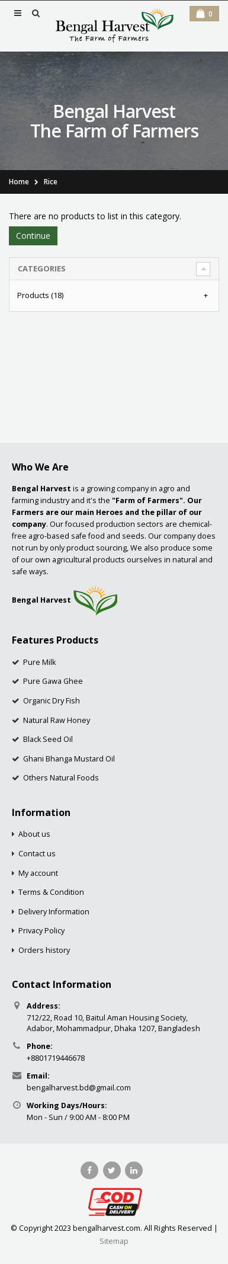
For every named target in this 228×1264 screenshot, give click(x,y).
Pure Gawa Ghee (53, 681)
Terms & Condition (51, 892)
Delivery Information (53, 912)
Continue (33, 235)
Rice (50, 182)
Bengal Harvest (41, 600)
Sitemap (114, 1241)
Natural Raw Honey (56, 720)
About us (34, 834)
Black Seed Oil (48, 739)
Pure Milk (39, 662)
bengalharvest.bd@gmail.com (79, 1088)
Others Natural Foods (61, 778)
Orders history (44, 950)
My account (38, 873)
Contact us (37, 854)
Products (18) (40, 295)
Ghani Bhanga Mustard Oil (69, 759)
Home (19, 182)
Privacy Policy (41, 931)
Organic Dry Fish (51, 701)
